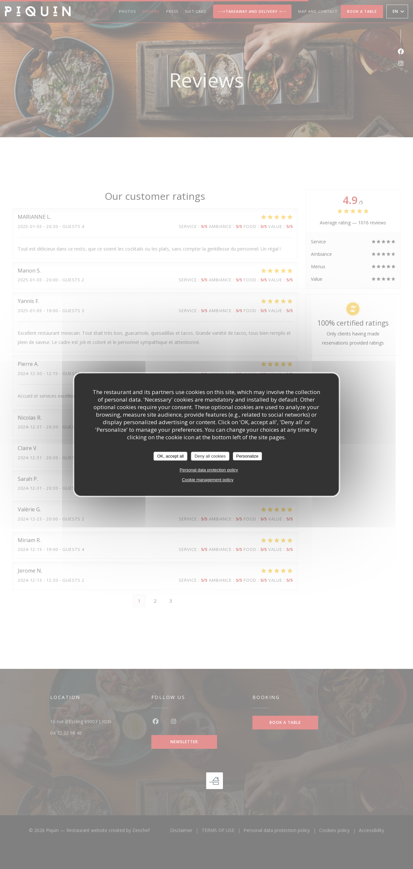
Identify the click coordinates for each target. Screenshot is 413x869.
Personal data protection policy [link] (209, 469)
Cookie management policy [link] (207, 479)
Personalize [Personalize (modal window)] (247, 456)
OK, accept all (170, 456)
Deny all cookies (210, 456)
